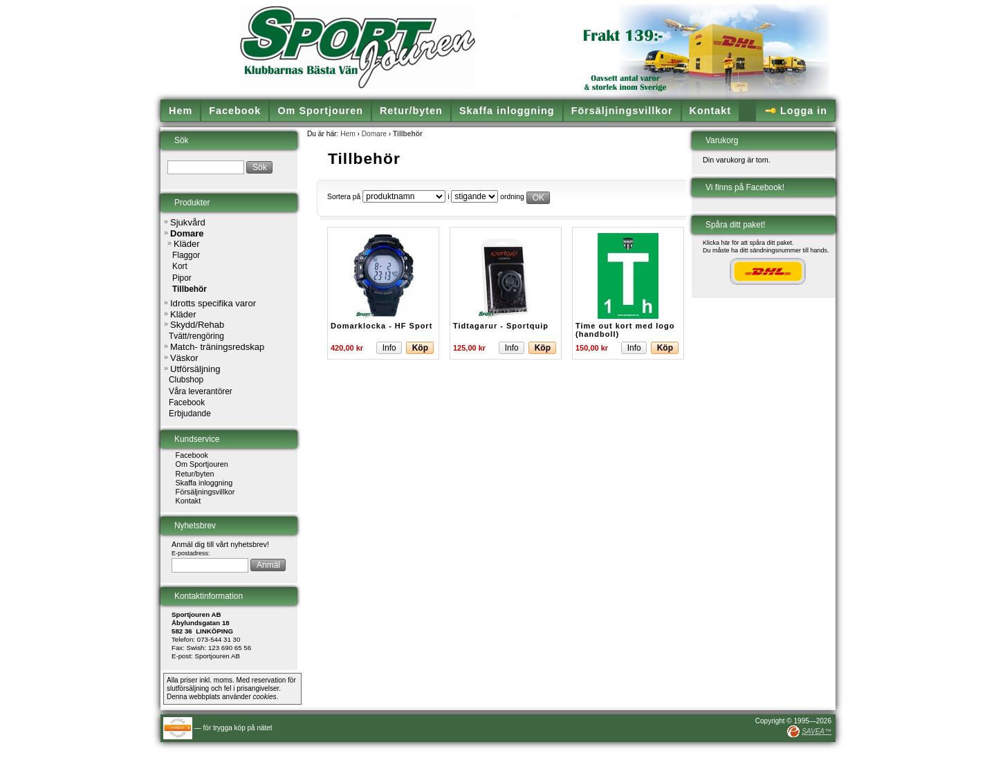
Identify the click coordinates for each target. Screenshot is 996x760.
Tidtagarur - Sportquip (500, 326)
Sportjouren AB (217, 656)
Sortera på (343, 197)
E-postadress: (191, 553)
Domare (374, 134)
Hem (348, 134)
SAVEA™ (816, 731)
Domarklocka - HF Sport (381, 326)
